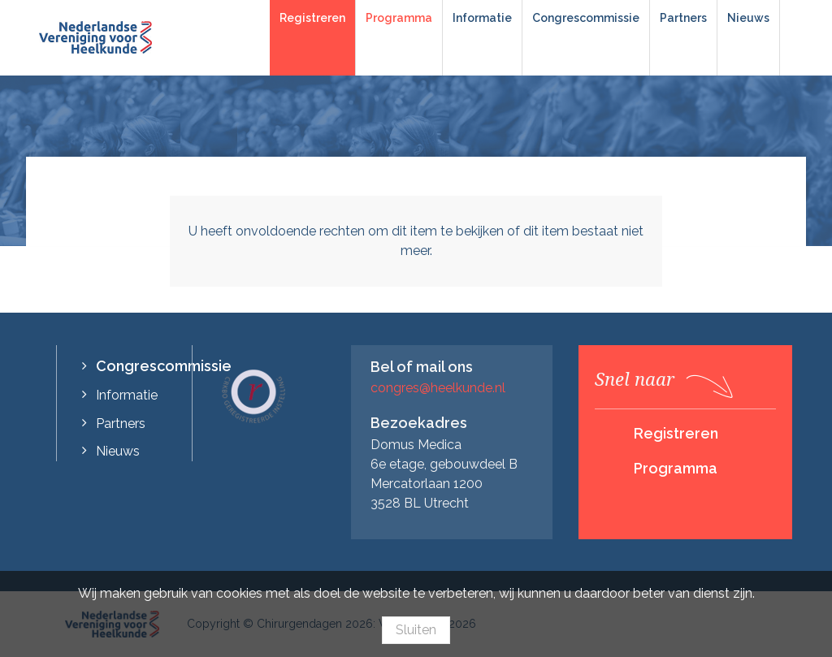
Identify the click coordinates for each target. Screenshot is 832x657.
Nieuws (748, 17)
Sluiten (416, 630)
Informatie (482, 17)
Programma (399, 17)
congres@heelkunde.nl (437, 387)
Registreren (312, 17)
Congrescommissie (585, 17)
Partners (683, 17)
